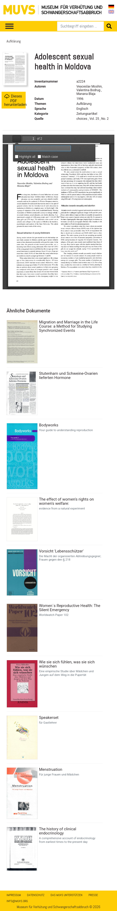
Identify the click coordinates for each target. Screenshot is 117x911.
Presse (93, 895)
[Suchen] (80, 26)
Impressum (14, 895)
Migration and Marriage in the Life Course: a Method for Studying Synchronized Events (68, 326)
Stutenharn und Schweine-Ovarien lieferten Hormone (68, 375)
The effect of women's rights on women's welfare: (66, 501)
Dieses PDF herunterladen (15, 100)
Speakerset (49, 717)
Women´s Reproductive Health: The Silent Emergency (69, 608)
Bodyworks (48, 425)
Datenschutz (35, 895)
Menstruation (50, 769)
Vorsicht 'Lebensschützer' (61, 551)
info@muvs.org (17, 901)
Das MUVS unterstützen (66, 895)
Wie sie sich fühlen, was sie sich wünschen (67, 664)
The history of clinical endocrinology (57, 831)
